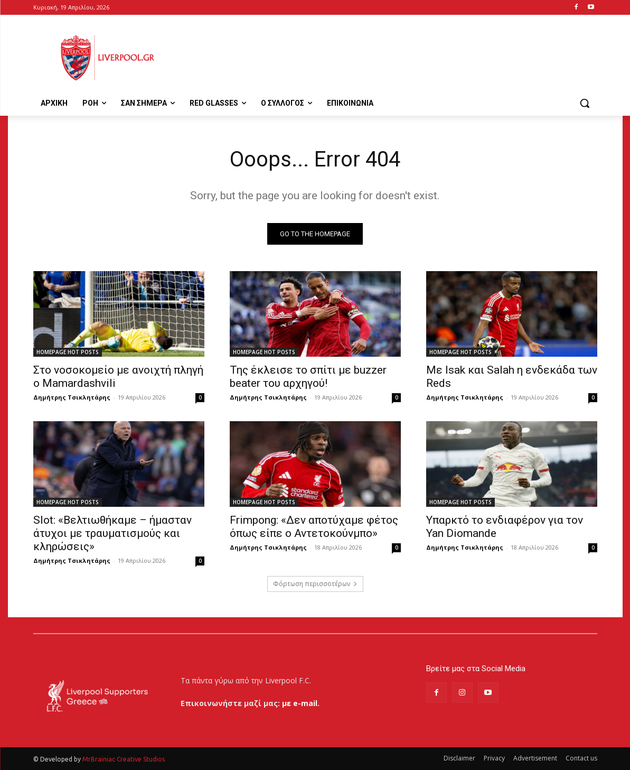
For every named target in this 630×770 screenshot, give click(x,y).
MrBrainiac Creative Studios (123, 759)
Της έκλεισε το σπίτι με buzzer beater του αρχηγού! (308, 376)
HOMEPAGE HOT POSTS (67, 352)
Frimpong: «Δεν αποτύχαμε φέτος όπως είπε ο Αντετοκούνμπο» (314, 527)
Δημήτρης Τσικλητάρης (71, 397)
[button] (584, 103)
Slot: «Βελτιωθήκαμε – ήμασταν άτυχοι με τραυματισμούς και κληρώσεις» (112, 533)
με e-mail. (300, 703)
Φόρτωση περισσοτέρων (315, 583)
